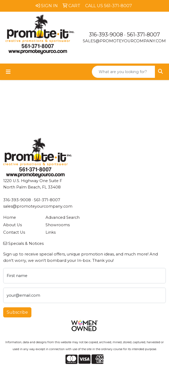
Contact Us (14, 232)
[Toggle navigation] (8, 71)
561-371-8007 (143, 34)
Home (9, 217)
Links (51, 232)
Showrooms (58, 225)
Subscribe (17, 312)
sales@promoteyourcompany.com (124, 41)
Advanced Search (63, 217)
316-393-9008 (106, 34)
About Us (12, 225)
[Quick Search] (123, 72)
